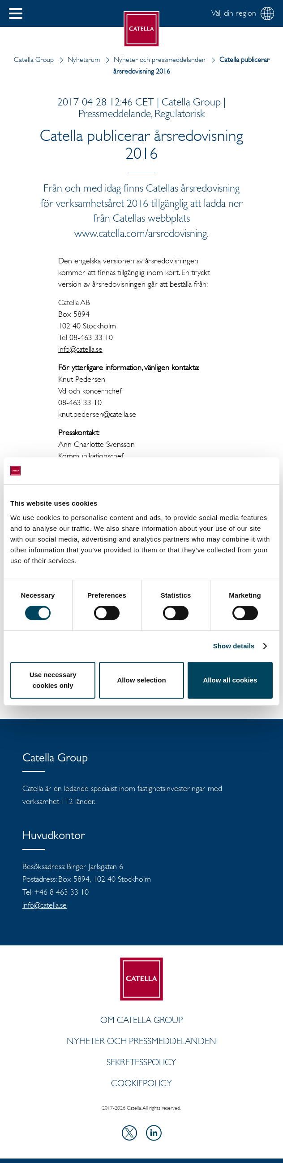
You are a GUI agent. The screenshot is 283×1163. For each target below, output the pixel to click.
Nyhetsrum (78, 59)
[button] (15, 13)
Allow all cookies (230, 680)
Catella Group (34, 59)
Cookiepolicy (141, 1083)
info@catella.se (80, 349)
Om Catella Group (141, 1019)
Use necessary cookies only (53, 680)
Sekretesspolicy (141, 1062)
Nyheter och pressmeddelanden (154, 59)
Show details (234, 646)
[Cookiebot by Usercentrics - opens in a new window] (233, 470)
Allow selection (141, 680)
